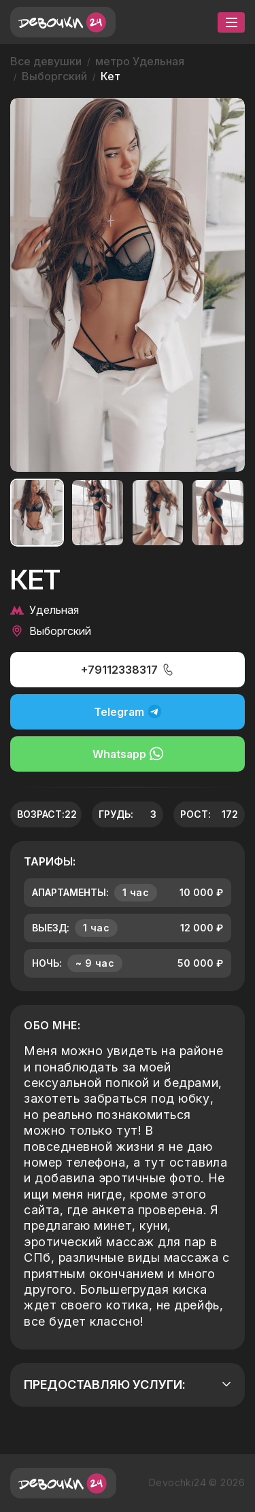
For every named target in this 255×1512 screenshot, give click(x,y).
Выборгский (54, 76)
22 (71, 814)
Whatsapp (127, 753)
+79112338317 (128, 669)
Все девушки (46, 61)
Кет (110, 76)
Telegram (128, 711)
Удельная (44, 610)
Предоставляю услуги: (127, 1384)
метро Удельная (139, 61)
